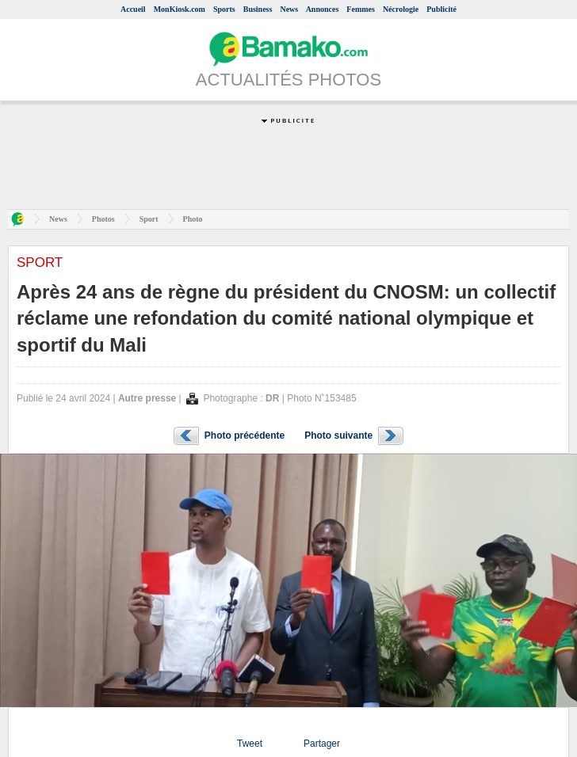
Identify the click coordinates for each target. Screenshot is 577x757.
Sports (224, 9)
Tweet (249, 743)
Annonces (322, 9)
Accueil (133, 9)
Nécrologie (400, 9)
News (289, 9)
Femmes (360, 9)
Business (258, 9)
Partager (322, 743)
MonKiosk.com (179, 9)
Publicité (441, 9)
